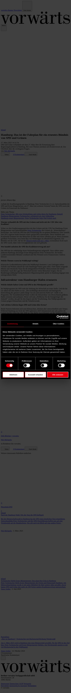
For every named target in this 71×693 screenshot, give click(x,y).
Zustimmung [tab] (12, 324)
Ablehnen (13, 375)
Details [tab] (35, 324)
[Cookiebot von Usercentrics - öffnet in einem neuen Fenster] (58, 317)
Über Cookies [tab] (58, 324)
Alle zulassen (57, 375)
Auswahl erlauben (35, 375)
